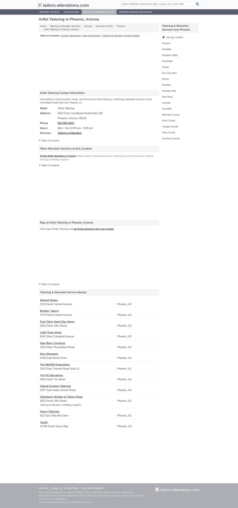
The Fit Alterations (51, 375)
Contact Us (56, 488)
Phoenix (166, 43)
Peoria (165, 79)
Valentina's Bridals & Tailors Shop (61, 396)
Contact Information (71, 35)
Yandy (44, 422)
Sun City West (169, 73)
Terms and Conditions (92, 488)
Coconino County (171, 138)
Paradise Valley (170, 55)
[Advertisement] (99, 63)
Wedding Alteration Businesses (135, 12)
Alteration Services (50, 12)
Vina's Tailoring (49, 411)
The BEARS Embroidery (55, 364)
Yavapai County (170, 126)
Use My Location (172, 37)
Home (43, 26)
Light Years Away (51, 332)
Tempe (165, 67)
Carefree (166, 85)
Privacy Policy (71, 488)
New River (167, 96)
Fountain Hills (169, 91)
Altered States (49, 300)
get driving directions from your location (94, 229)
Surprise (166, 102)
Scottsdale (167, 61)
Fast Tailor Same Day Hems (57, 321)
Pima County (168, 132)
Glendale (166, 49)
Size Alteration (49, 354)
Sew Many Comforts (52, 343)
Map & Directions (91, 35)
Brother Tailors (49, 311)
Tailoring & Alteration (70, 133)
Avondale (167, 108)
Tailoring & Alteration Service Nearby (121, 35)
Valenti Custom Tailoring (55, 386)
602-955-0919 (66, 123)
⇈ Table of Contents (49, 140)
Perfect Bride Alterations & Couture (58, 156)
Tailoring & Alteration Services (99, 12)
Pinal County (168, 120)
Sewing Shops (71, 12)
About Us (43, 488)
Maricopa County (170, 114)
